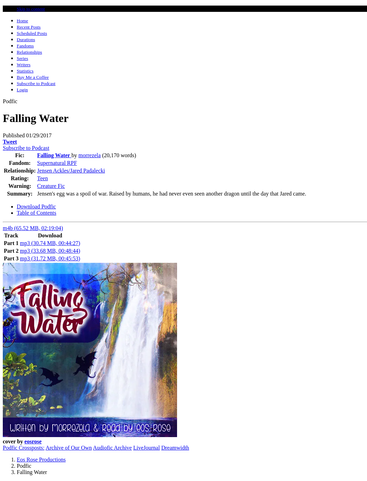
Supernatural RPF (57, 163)
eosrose (32, 441)
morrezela (89, 155)
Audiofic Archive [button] (112, 448)
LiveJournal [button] (146, 448)
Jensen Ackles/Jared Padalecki (71, 171)
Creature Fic (51, 186)
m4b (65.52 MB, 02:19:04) (33, 228)
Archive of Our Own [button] (69, 448)
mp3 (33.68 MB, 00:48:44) (50, 251)
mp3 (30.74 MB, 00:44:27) (50, 243)
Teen (42, 178)
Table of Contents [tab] (36, 213)
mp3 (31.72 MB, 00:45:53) (50, 258)
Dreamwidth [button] (175, 448)
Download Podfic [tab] (36, 206)
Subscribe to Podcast (26, 148)
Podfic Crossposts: (24, 448)
